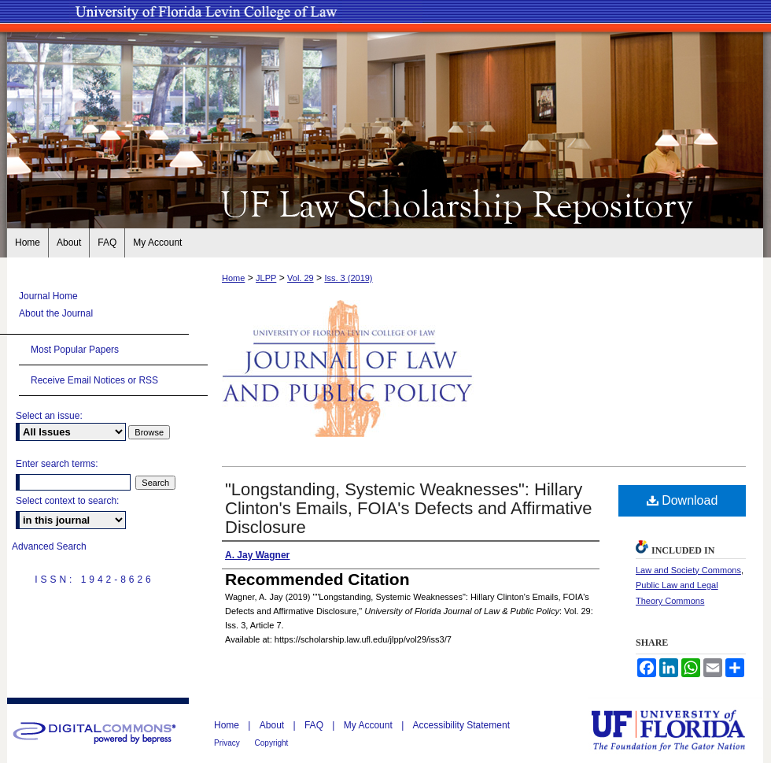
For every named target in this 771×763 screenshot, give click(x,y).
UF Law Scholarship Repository (385, 203)
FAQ (315, 725)
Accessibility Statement (461, 725)
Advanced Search (49, 546)
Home (233, 278)
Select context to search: (67, 500)
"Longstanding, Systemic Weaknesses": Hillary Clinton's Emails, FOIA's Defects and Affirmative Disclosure (408, 508)
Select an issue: (49, 415)
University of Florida (679, 730)
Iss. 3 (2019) (348, 278)
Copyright (272, 743)
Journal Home (48, 296)
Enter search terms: (57, 463)
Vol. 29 (300, 278)
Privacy (228, 743)
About (273, 725)
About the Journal (56, 313)
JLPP (266, 278)
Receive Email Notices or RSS (94, 380)
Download (682, 500)
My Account (369, 725)
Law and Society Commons (688, 570)
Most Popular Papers (75, 349)
